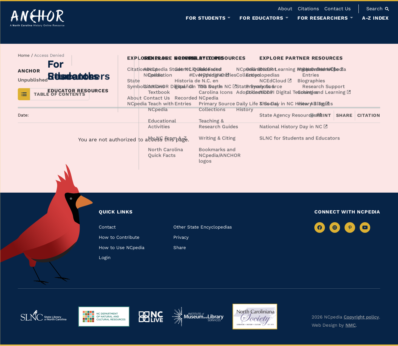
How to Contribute (119, 237)
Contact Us (337, 8)
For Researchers (322, 18)
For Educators (261, 18)
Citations (308, 8)
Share (344, 115)
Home (24, 55)
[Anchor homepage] (37, 17)
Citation (368, 115)
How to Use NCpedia (121, 247)
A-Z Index (375, 18)
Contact (107, 227)
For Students (206, 18)
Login (105, 257)
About (285, 8)
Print (320, 115)
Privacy (181, 237)
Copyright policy (361, 317)
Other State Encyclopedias (202, 227)
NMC (350, 325)
